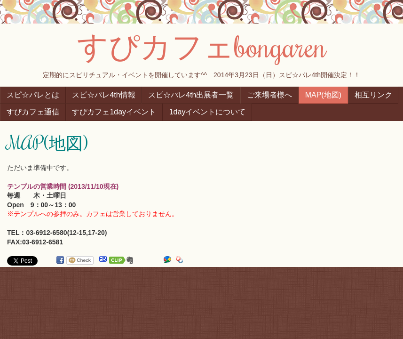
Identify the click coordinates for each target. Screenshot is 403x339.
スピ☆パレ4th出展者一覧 (191, 95)
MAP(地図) (323, 95)
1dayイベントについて (207, 112)
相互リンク (373, 95)
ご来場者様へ (269, 95)
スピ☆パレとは (33, 95)
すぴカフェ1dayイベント (114, 112)
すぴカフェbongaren (201, 45)
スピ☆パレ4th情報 (103, 95)
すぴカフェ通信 (33, 112)
